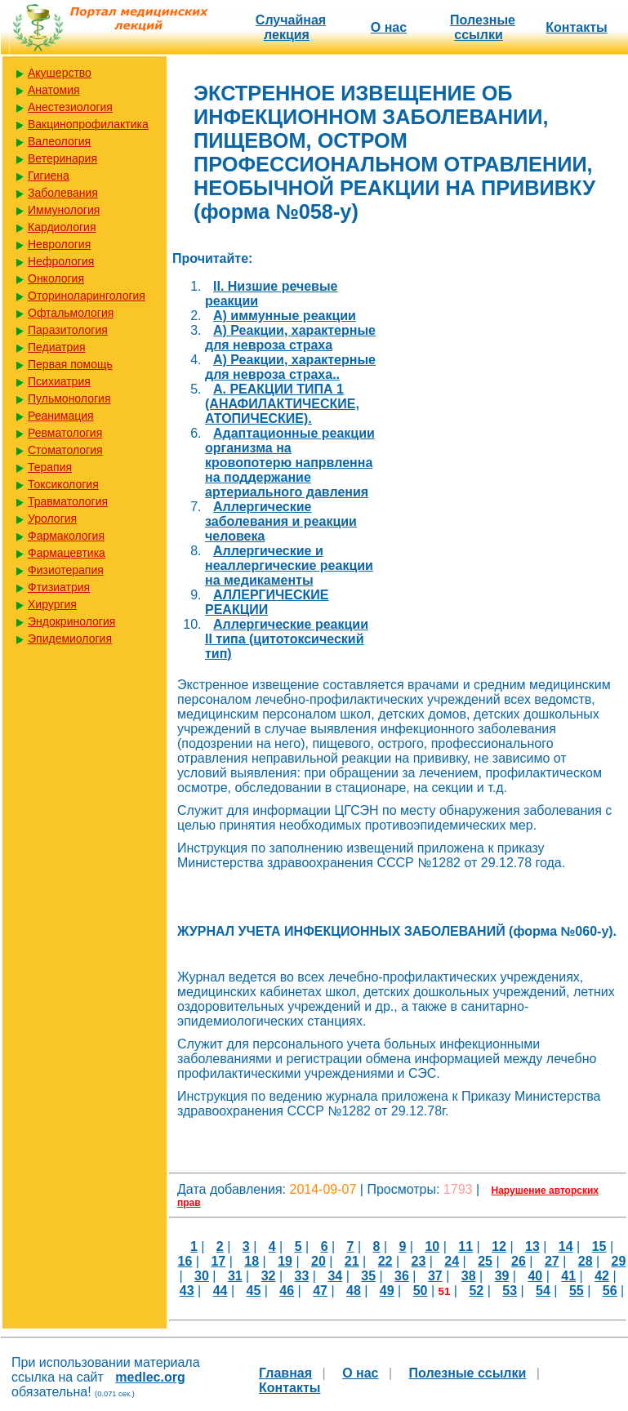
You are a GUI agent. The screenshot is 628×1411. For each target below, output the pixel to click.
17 (218, 1261)
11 (465, 1246)
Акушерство (59, 72)
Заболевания (63, 192)
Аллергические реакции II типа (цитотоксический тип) (286, 639)
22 (385, 1261)
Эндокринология (71, 621)
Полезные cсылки (482, 27)
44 (220, 1290)
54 (543, 1290)
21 (352, 1261)
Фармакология (66, 535)
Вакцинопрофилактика (88, 124)
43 (187, 1290)
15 (599, 1246)
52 (476, 1290)
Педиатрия (57, 347)
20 (318, 1261)
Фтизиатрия (59, 587)
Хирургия (52, 604)
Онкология (56, 278)
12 (499, 1246)
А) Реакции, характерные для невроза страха (290, 337)
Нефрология (61, 261)
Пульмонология (69, 398)
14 (566, 1246)
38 (468, 1276)
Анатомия (54, 89)
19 (285, 1261)
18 (251, 1261)
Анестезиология (70, 107)
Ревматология (65, 432)
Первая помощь (70, 364)
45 (253, 1290)
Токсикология (63, 484)
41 (568, 1276)
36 (401, 1276)
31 (235, 1276)
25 (485, 1261)
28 (585, 1261)
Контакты (576, 27)
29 (619, 1261)
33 (302, 1276)
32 (268, 1276)
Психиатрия (59, 381)
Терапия (50, 467)
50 (420, 1290)
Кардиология (62, 227)
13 (532, 1246)
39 (502, 1276)
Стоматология (65, 449)
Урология (52, 518)
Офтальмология (71, 312)
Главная (285, 1373)
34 (334, 1276)
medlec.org (150, 1377)
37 (435, 1276)
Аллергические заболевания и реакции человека (281, 521)
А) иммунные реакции (284, 316)
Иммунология (64, 209)
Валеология (59, 141)
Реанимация (61, 415)
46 (286, 1290)
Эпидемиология (70, 638)
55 (576, 1290)
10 (432, 1246)
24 (451, 1261)
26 (518, 1261)
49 (387, 1290)
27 (552, 1261)
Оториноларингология (86, 295)
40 (535, 1276)
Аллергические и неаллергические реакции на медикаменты (289, 565)
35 (368, 1276)
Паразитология (68, 329)
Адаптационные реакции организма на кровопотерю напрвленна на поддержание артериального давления (290, 462)
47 (320, 1290)
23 (419, 1261)
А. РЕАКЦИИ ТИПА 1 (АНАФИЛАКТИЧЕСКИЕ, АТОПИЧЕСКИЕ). (282, 403)
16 (185, 1261)
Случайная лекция (291, 27)
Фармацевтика (66, 552)
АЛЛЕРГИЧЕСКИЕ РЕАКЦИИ (267, 602)
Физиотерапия (66, 569)
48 (353, 1290)
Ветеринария (62, 158)
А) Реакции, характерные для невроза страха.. (290, 367)
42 (602, 1276)
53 (509, 1290)
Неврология (59, 244)
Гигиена (48, 175)
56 (610, 1290)
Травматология (68, 501)
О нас (389, 27)
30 (201, 1276)
